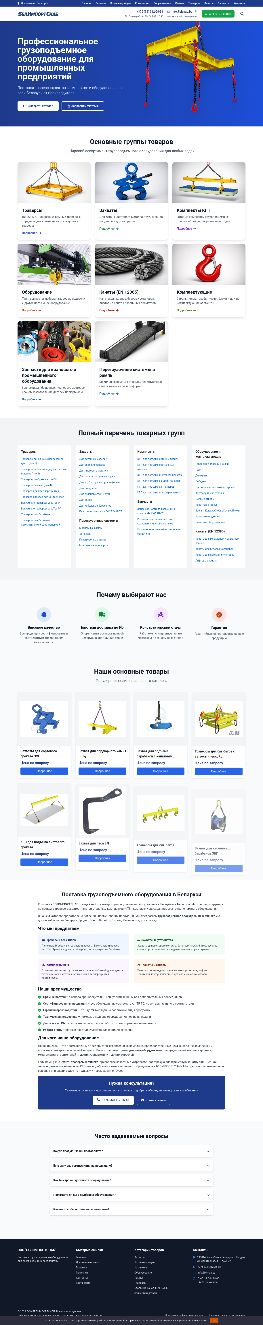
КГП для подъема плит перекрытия (158, 492)
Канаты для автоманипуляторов (215, 554)
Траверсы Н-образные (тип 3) (39, 479)
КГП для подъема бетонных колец (157, 458)
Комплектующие (120, 3)
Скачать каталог (218, 14)
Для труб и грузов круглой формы (99, 482)
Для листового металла (93, 470)
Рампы (179, 3)
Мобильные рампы (90, 527)
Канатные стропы (206, 504)
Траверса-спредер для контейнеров (42, 496)
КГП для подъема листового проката (159, 475)
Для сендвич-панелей (92, 464)
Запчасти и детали (145, 1293)
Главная (86, 3)
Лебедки (200, 481)
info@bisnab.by (206, 1272)
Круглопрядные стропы (209, 493)
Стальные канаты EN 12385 (150, 1287)
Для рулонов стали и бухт (94, 494)
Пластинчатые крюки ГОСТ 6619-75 (100, 511)
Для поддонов (88, 488)
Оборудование (162, 3)
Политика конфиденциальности (184, 1315)
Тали (198, 469)
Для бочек (85, 499)
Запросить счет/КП (83, 106)
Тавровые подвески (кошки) (212, 463)
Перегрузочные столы (92, 539)
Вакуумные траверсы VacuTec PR (41, 508)
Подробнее (44, 789)
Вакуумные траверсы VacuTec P (40, 502)
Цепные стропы (204, 498)
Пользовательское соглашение (226, 1315)
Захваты (101, 3)
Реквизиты (82, 1272)
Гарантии (81, 1267)
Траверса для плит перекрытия (40, 491)
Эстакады (85, 533)
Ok (214, 1320)
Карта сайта (83, 1282)
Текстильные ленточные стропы (215, 487)
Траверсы (194, 3)
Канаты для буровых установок (214, 548)
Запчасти (223, 3)
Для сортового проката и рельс (98, 476)
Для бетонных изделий (93, 458)
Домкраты (201, 475)
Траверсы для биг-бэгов (35, 514)
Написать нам (153, 1100)
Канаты (209, 3)
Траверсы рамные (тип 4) (36, 485)
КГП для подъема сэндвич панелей (158, 480)
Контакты (239, 3)
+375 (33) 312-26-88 (150, 11)
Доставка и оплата (87, 1262)
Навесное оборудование (210, 522)
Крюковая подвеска (207, 516)
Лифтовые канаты (206, 560)
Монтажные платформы (93, 545)
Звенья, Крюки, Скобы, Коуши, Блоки (217, 510)
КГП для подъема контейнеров (156, 486)
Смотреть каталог (38, 106)
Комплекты (142, 3)
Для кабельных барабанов (95, 505)
